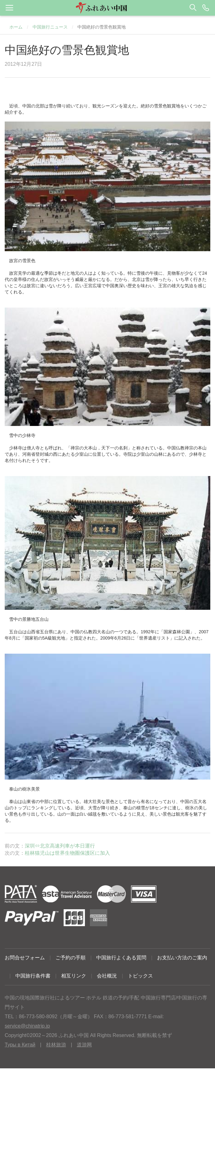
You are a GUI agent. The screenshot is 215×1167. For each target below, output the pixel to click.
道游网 (84, 1044)
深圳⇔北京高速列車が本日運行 (60, 845)
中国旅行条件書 (32, 975)
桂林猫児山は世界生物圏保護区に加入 (67, 853)
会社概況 (107, 975)
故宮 (13, 273)
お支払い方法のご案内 (182, 957)
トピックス (140, 975)
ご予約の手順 (70, 957)
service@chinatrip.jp (27, 1026)
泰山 (13, 801)
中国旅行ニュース (50, 26)
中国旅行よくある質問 (121, 957)
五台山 (15, 631)
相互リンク (73, 975)
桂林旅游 (56, 1044)
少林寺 (15, 447)
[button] (107, 8)
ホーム (16, 26)
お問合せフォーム (25, 957)
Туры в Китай (20, 1044)
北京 (136, 279)
